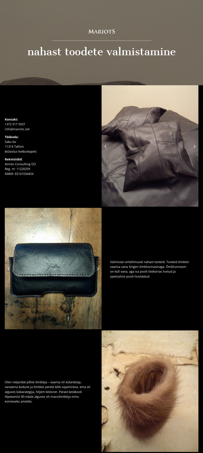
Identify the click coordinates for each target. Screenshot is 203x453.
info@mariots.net (17, 129)
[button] (105, 146)
